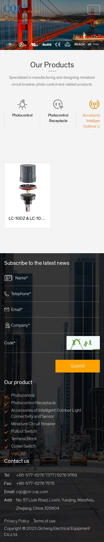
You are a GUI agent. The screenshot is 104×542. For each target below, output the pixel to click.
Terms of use (44, 521)
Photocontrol (22, 395)
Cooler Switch (23, 446)
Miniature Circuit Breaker (33, 424)
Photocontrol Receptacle (33, 403)
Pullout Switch (24, 431)
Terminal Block (24, 438)
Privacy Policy (16, 521)
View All (18, 453)
